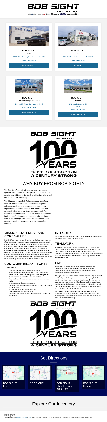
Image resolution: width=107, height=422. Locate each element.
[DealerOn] (9, 415)
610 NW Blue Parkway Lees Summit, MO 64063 (29, 57)
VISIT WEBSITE (29, 65)
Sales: (29, 60)
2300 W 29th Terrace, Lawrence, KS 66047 (29, 104)
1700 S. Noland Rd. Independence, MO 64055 (78, 57)
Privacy (30, 417)
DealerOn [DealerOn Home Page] (18, 417)
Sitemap (24, 417)
